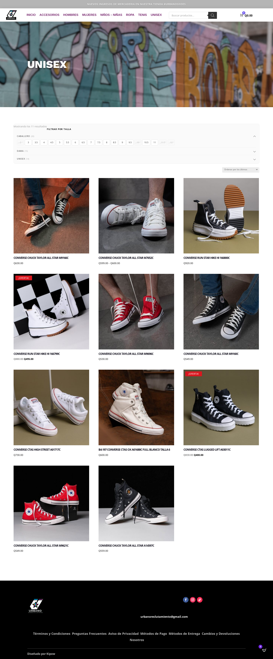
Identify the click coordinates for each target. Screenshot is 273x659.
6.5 (83, 142)
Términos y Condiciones (51, 633)
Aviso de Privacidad (123, 633)
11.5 (163, 142)
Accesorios (49, 15)
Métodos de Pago (153, 633)
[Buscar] (212, 15)
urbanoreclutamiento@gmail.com (164, 617)
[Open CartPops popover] (264, 650)
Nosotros (137, 640)
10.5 (146, 142)
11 (154, 142)
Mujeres (89, 15)
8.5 (114, 142)
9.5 (130, 142)
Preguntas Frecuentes (89, 633)
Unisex (156, 15)
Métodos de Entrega (184, 633)
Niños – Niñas (111, 15)
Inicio (31, 15)
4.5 (51, 142)
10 (138, 142)
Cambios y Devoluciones (221, 633)
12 (171, 142)
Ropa (130, 15)
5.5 (67, 142)
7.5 (98, 142)
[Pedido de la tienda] (240, 169)
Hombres (70, 15)
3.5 (36, 142)
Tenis (142, 15)
